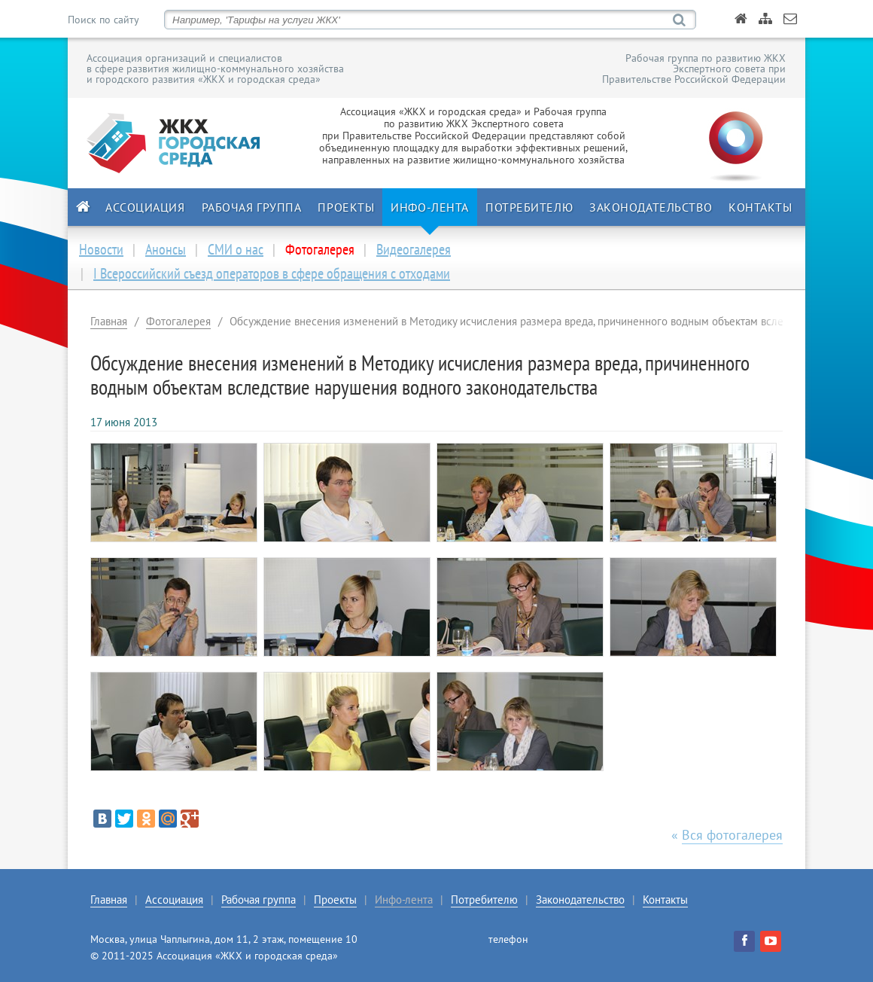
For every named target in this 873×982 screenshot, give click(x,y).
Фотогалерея (178, 321)
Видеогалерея (413, 249)
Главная (108, 321)
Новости (101, 249)
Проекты (346, 207)
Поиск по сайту (103, 19)
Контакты (760, 207)
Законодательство (650, 207)
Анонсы (165, 249)
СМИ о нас (235, 249)
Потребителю (529, 207)
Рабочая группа (252, 207)
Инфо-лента (430, 207)
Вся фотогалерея (732, 834)
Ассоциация (145, 207)
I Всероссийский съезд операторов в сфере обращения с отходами (271, 273)
